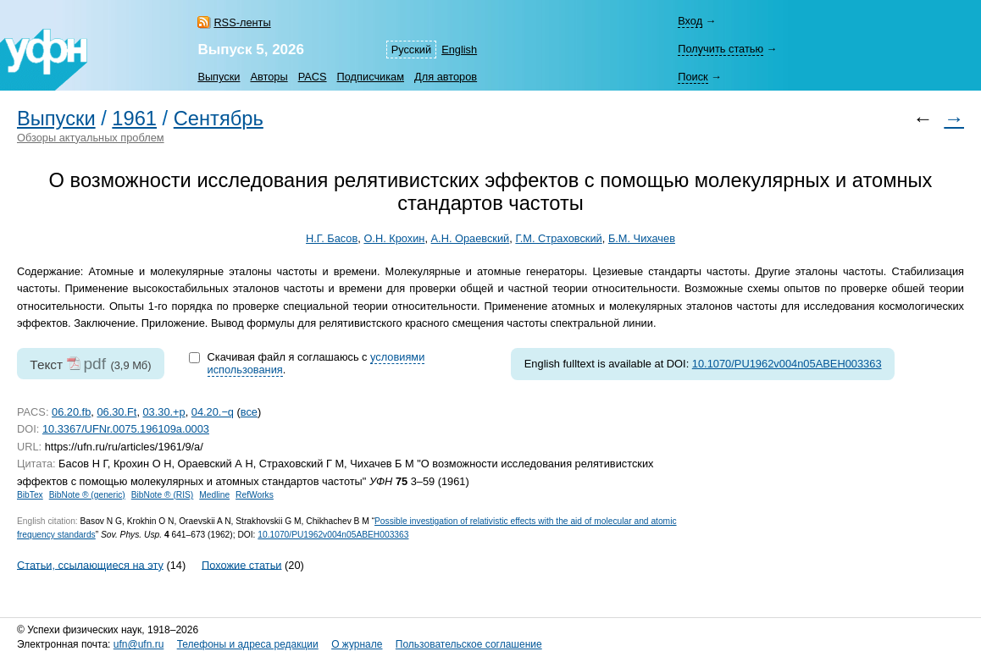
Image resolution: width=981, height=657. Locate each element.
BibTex (30, 495)
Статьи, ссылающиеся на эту (90, 564)
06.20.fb (71, 412)
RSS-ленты (241, 22)
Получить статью (720, 48)
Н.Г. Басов (331, 238)
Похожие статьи (241, 564)
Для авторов (445, 76)
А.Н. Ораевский (470, 238)
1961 (134, 119)
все (249, 412)
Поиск (692, 76)
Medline (214, 495)
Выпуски (218, 76)
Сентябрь (218, 119)
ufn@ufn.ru (139, 644)
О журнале (356, 644)
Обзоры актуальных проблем (90, 137)
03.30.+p (164, 412)
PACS (312, 76)
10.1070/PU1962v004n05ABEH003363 (787, 363)
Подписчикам (370, 76)
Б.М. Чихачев (641, 238)
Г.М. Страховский (558, 238)
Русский (411, 49)
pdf (94, 364)
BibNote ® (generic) (87, 495)
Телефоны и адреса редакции (248, 644)
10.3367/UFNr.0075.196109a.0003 (125, 428)
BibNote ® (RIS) (162, 495)
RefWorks (255, 495)
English (459, 49)
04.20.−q (212, 412)
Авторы (268, 76)
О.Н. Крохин (393, 238)
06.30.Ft (116, 412)
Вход (690, 20)
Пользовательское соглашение (469, 644)
